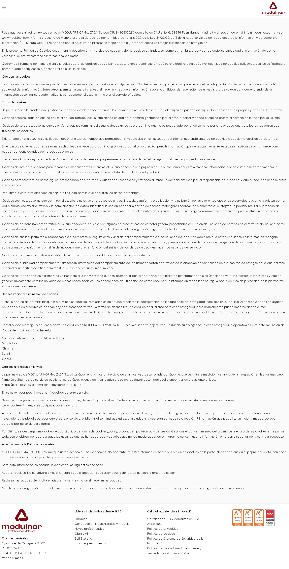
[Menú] (4, 9)
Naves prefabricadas (89, 529)
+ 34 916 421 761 (13, 553)
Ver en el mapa (12, 558)
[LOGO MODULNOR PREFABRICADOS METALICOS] (273, 8)
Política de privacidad (162, 529)
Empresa (81, 519)
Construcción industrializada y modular (103, 524)
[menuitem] (4, 9)
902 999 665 (37, 553)
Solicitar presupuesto (90, 543)
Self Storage (83, 539)
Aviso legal (154, 524)
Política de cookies (161, 534)
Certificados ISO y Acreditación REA (173, 519)
